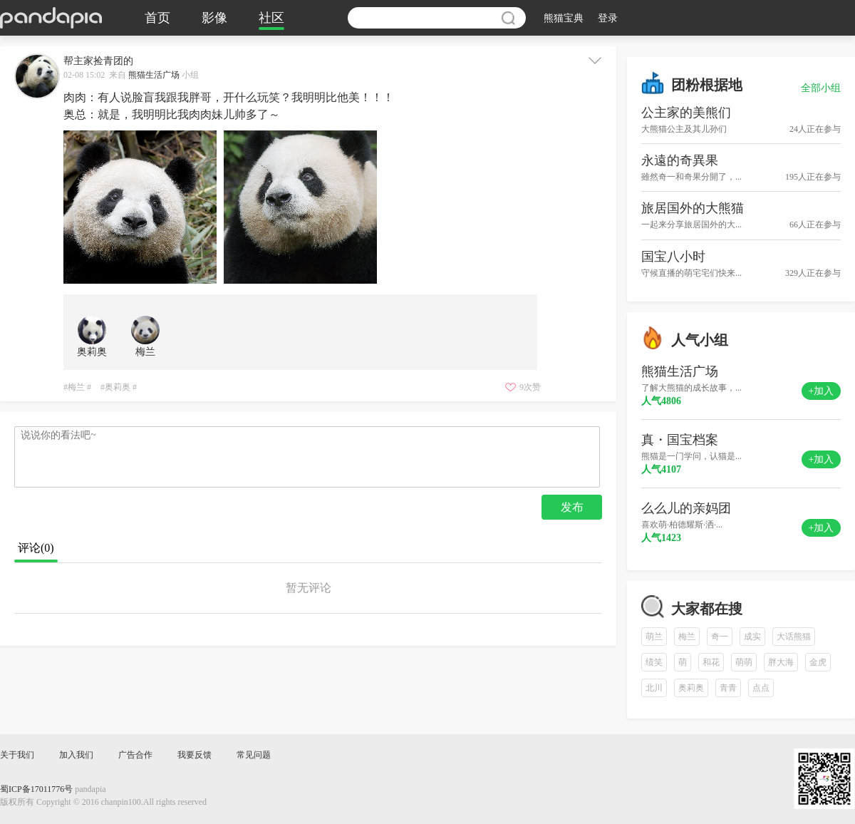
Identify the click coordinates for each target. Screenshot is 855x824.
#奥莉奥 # (118, 387)
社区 (271, 18)
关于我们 (17, 755)
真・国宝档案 (679, 440)
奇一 (719, 637)
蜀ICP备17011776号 (36, 789)
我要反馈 (194, 755)
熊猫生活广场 (154, 75)
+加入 (821, 391)
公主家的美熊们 (686, 112)
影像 (214, 18)
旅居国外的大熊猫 (692, 208)
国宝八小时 (673, 256)
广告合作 (135, 755)
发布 (572, 507)
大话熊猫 (794, 637)
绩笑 (654, 662)
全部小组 (821, 88)
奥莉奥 (691, 688)
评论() (36, 548)
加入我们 (76, 755)
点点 (761, 688)
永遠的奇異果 (679, 160)
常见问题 (254, 755)
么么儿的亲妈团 (686, 508)
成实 (752, 637)
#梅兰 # (77, 387)
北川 (654, 688)
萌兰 (654, 637)
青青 (728, 688)
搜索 (508, 18)
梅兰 (686, 637)
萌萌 (743, 662)
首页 (157, 18)
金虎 (817, 662)
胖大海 (781, 662)
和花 (711, 662)
